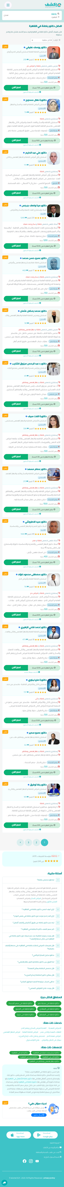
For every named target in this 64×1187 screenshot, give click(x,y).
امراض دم (31, 66)
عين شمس (54, 394)
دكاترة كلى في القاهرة (51, 1057)
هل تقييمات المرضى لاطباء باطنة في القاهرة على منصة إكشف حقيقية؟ (29, 947)
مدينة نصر (55, 130)
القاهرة (32, 15)
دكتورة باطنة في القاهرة (27, 1082)
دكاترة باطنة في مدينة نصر (48, 1003)
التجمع (56, 183)
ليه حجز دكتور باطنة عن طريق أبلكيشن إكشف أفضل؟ (33, 923)
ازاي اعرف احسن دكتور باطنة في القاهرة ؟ (38, 909)
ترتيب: (55, 40)
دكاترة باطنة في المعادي (49, 1009)
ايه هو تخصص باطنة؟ (45, 880)
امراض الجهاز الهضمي (11, 1032)
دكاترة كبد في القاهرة (20, 1053)
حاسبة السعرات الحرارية (53, 1157)
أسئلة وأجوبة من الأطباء (52, 1147)
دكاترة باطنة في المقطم (49, 1014)
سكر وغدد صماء (29, 224)
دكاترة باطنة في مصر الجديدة (20, 1003)
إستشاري (42, 108)
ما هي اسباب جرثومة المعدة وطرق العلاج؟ (37, 982)
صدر (34, 540)
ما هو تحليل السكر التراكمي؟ (43, 955)
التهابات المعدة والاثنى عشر (50, 1032)
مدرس (43, 56)
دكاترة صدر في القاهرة (28, 1057)
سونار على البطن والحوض (51, 1040)
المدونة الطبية (56, 1143)
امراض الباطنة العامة (30, 1032)
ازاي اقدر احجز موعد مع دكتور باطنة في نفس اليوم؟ (33, 916)
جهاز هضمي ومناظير (26, 329)
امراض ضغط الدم (54, 1036)
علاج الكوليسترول (33, 1040)
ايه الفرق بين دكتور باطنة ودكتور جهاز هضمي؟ (36, 962)
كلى (36, 699)
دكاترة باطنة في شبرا (25, 1014)
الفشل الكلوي (51, 902)
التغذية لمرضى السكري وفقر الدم (33, 1028)
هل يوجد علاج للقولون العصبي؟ (41, 988)
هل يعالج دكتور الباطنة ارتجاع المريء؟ (39, 975)
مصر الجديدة (54, 78)
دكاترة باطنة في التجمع (25, 1009)
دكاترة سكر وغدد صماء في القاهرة (46, 1053)
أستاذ (43, 214)
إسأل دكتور (39, 1115)
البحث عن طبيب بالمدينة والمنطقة (49, 1152)
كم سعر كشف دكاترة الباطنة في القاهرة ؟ (37, 929)
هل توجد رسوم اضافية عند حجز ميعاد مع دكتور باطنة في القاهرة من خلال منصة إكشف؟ (31, 938)
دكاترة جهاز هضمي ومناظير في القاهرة (44, 1061)
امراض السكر (36, 898)
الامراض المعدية (54, 1028)
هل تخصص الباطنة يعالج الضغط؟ (40, 968)
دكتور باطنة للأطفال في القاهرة (20, 1078)
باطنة (38, 66)
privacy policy (49, 1178)
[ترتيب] (41, 40)
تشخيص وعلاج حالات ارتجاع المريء (32, 1036)
